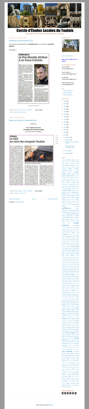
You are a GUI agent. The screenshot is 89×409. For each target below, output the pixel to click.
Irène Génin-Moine (75, 260)
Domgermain (69, 215)
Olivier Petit (67, 325)
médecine (64, 308)
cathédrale (64, 190)
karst (78, 280)
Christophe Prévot (66, 197)
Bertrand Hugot (75, 182)
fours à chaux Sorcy (74, 234)
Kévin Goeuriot (65, 281)
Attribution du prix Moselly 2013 (21, 41)
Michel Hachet (71, 310)
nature (77, 320)
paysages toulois (70, 334)
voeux (63, 385)
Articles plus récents (14, 199)
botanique (72, 184)
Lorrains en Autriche (74, 292)
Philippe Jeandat (69, 338)
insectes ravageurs (66, 260)
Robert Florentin (71, 358)
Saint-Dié (77, 360)
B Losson (68, 177)
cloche (63, 201)
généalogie (76, 243)
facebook (72, 227)
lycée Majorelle (75, 296)
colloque (73, 201)
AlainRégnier (72, 163)
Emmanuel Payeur (75, 219)
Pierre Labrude (75, 341)
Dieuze (63, 215)
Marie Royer (73, 301)
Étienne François (75, 221)
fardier (68, 229)
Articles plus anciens (53, 199)
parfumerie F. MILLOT (71, 327)
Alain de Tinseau (75, 161)
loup (78, 294)
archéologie (76, 168)
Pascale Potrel (72, 331)
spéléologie (76, 371)
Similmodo (76, 367)
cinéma (73, 197)
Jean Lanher (70, 266)
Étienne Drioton (66, 221)
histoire (72, 255)
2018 (65, 122)
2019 (65, 119)
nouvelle (64, 324)
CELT (69, 190)
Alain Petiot (65, 163)
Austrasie (77, 175)
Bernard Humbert (66, 182)
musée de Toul (75, 318)
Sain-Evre (67, 360)
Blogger (51, 405)
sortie (73, 369)
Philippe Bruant (71, 336)
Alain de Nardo (68, 161)
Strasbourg (69, 372)
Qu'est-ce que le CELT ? (68, 56)
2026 (65, 101)
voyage (76, 385)
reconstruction (67, 357)
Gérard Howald (75, 246)
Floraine (74, 229)
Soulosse (70, 371)
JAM (75, 262)
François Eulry (71, 239)
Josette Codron (71, 276)
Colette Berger (68, 201)
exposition (76, 225)
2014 (65, 132)
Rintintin (63, 358)
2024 (65, 106)
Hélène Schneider (75, 253)
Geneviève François (74, 245)
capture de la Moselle (69, 188)
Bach (72, 177)
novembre (68, 140)
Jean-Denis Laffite (72, 269)
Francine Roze (76, 236)
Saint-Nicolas (73, 364)
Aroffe (70, 170)
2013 (65, 135)
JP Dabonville (75, 278)
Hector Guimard (66, 253)
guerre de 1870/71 (66, 252)
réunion (73, 357)
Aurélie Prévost (70, 175)
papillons (64, 327)
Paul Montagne (70, 333)
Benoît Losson (75, 179)
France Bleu (64, 236)
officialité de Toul (70, 324)
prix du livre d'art (75, 349)
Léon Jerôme (65, 290)
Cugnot (74, 212)
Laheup (73, 285)
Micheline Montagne (74, 313)
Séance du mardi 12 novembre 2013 (23, 120)
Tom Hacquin (65, 376)
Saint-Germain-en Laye (73, 362)
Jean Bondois (72, 264)
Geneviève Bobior (66, 245)
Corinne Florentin (74, 210)
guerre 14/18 (75, 250)
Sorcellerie (67, 369)
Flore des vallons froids (67, 231)
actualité (68, 160)
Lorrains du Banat (66, 292)
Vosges (72, 385)
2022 (65, 111)
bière (68, 184)
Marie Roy (67, 301)
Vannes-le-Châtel (75, 378)
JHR (66, 276)
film (71, 229)
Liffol (70, 290)
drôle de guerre (74, 217)
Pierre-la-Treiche (71, 343)
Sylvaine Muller (75, 372)
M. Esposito (65, 297)
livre (73, 290)
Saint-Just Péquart (66, 364)
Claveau (77, 199)
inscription (76, 259)
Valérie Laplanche (66, 378)
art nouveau (76, 170)
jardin (67, 264)
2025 (65, 103)
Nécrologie (64, 322)
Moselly (64, 318)
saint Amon (72, 360)
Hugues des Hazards (69, 259)
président (69, 349)
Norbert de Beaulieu (73, 322)
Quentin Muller (68, 355)
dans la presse (17, 112)
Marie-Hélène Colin (74, 303)
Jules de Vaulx (65, 280)
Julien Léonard (72, 280)
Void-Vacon (67, 385)
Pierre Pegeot (65, 343)
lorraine (77, 290)
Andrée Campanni (72, 167)
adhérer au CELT (75, 160)
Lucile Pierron (65, 296)
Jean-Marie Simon (71, 271)
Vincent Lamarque (70, 383)
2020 (65, 116)
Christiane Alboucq (74, 195)
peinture (77, 334)
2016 (65, 127)
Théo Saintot (68, 374)
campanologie (65, 186)
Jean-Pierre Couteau (69, 273)
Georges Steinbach (66, 246)
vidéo (69, 379)
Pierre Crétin (70, 340)
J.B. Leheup (71, 262)
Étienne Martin (66, 223)
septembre (68, 153)
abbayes (63, 160)
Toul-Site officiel (67, 92)
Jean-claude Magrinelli (71, 267)
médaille (77, 306)
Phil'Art (66, 336)
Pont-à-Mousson (65, 347)
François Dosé (65, 239)
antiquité (70, 168)
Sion (63, 369)
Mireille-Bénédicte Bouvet (68, 315)
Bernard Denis (75, 181)
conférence (16, 193)
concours (77, 206)
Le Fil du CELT (75, 288)
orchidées (73, 325)
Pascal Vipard (65, 331)
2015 (65, 129)
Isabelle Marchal (65, 262)
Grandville (69, 250)
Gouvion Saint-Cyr (69, 248)
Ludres (70, 296)
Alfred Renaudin (70, 165)
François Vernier (70, 241)
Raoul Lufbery (76, 355)
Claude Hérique (70, 199)
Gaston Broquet (65, 243)
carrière (77, 188)
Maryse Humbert (71, 306)
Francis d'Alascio (66, 238)
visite (77, 383)
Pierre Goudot (68, 341)
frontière (77, 241)
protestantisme (70, 353)
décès (77, 214)
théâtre (63, 374)
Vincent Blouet (71, 381)
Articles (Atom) (20, 202)
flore (78, 229)
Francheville (69, 236)
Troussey (77, 376)
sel (66, 365)
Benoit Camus (68, 179)
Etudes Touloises (67, 95)
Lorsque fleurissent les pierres (69, 294)
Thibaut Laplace (75, 374)
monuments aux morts (72, 316)
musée (69, 318)
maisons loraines (66, 299)
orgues (77, 325)
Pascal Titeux (69, 329)
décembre (68, 137)
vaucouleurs (64, 380)
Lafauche (69, 285)
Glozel (63, 248)
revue (77, 357)
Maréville (73, 299)
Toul (70, 376)
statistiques (64, 372)
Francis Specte (75, 238)
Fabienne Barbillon (66, 227)
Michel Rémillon (69, 311)
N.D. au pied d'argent (71, 320)
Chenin (77, 194)
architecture (64, 170)
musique (64, 320)
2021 (65, 114)
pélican (63, 336)
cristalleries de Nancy (67, 212)
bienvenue (64, 184)
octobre (67, 150)
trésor (73, 376)
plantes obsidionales (73, 345)
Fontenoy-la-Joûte (66, 232)
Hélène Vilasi (65, 255)
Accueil (33, 199)
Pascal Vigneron (75, 329)
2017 (65, 124)
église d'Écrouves (66, 219)
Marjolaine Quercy (66, 304)
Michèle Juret (65, 313)
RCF (62, 357)
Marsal (73, 304)
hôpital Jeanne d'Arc (71, 257)
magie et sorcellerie (74, 297)
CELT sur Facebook (68, 90)
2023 (65, 109)
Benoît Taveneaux (66, 181)
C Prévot (77, 184)
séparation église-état (69, 367)
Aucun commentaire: (28, 110)
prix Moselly (23, 112)
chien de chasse (66, 195)
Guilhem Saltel (75, 252)
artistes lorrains (66, 172)
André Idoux (64, 167)
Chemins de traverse (71, 194)
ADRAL (63, 161)
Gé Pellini (72, 243)
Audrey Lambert (71, 174)
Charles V (68, 192)
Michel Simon (76, 311)
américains (76, 165)
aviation (63, 177)
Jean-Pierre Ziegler (69, 274)
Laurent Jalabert (70, 287)
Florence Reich (76, 231)
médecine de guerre (70, 308)
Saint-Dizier (64, 362)
